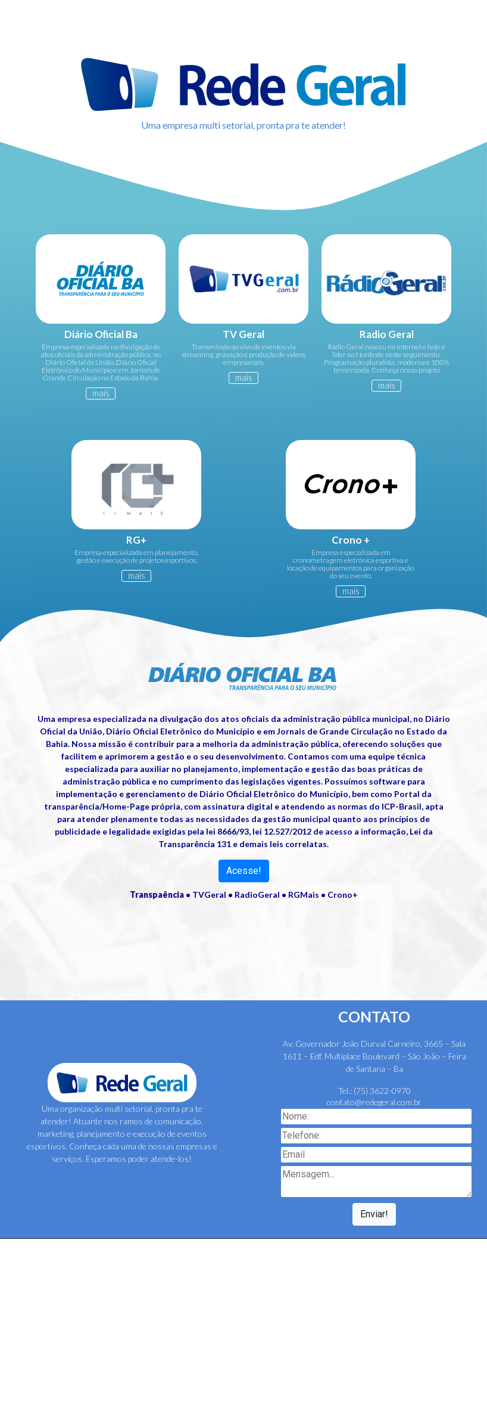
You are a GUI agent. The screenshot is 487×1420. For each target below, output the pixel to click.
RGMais (303, 894)
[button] (36, 797)
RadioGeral (257, 894)
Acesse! (243, 870)
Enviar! (374, 1214)
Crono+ (342, 894)
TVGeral (209, 894)
